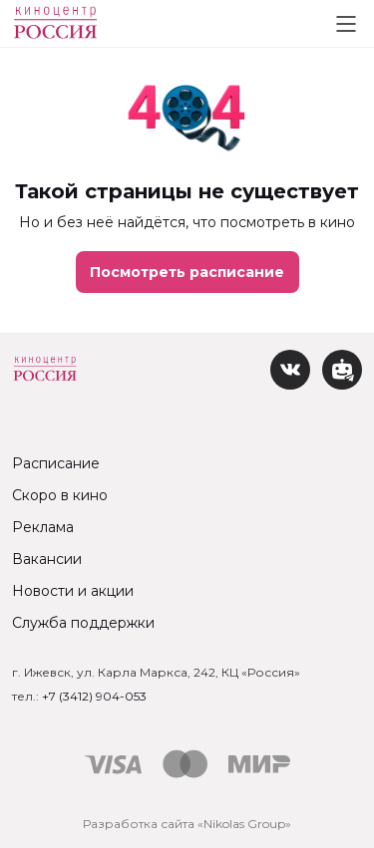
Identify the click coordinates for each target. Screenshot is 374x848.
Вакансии (47, 559)
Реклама (43, 527)
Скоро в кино (60, 495)
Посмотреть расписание (187, 272)
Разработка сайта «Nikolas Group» (187, 823)
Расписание (56, 463)
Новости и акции (73, 591)
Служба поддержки (83, 623)
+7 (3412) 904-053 (94, 696)
